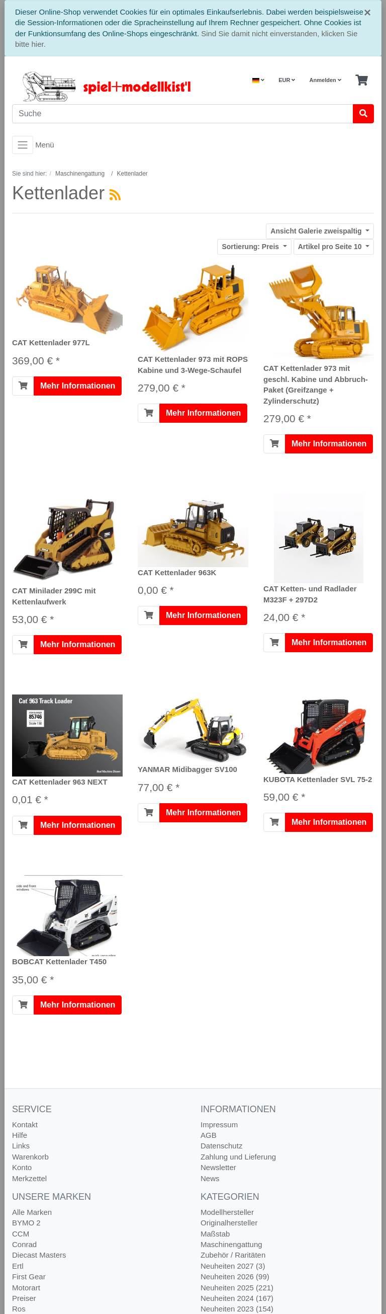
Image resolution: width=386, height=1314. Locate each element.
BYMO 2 (26, 1222)
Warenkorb (30, 1156)
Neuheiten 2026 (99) (235, 1276)
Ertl (18, 1266)
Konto (22, 1167)
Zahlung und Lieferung (238, 1156)
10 (331, 247)
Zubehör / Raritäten (233, 1255)
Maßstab (215, 1233)
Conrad (24, 1244)
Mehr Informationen (77, 385)
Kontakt (25, 1124)
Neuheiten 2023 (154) (237, 1308)
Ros (19, 1308)
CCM (20, 1233)
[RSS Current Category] (115, 195)
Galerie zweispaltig (316, 231)
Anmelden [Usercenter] (325, 80)
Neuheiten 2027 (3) (233, 1266)
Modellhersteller (227, 1212)
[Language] (258, 80)
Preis (251, 247)
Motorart (26, 1287)
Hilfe (19, 1135)
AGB (209, 1135)
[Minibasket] (361, 80)
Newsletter (218, 1167)
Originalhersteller (229, 1222)
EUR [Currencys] (286, 80)
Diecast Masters (39, 1255)
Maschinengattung (231, 1244)
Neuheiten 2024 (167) (237, 1298)
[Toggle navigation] (22, 145)
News (210, 1178)
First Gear (29, 1276)
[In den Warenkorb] (23, 386)
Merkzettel (29, 1178)
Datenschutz (221, 1145)
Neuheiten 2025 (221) (237, 1287)
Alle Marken (32, 1212)
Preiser (24, 1298)
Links (21, 1145)
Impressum (219, 1124)
